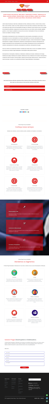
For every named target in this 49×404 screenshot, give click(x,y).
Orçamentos (14, 384)
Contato (16, 1)
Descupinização (20, 389)
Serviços (6, 383)
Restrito (13, 388)
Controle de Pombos (20, 392)
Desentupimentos (20, 381)
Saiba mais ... (7, 348)
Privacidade (14, 382)
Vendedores (14, 380)
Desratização (20, 387)
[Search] (35, 379)
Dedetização (20, 384)
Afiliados (13, 386)
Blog (13, 1)
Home (6, 1)
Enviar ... (24, 367)
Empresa (9, 1)
